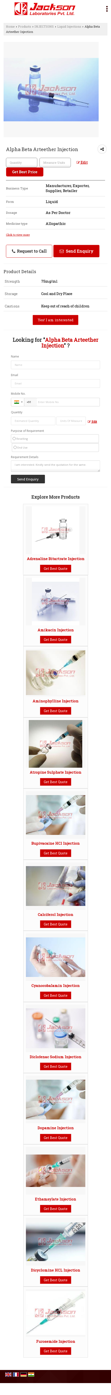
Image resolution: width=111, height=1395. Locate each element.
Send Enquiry (76, 251)
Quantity (16, 412)
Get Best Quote (56, 568)
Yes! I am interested (55, 319)
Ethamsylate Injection (55, 1199)
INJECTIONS (44, 26)
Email (14, 375)
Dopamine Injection (56, 1127)
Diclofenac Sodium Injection (55, 1056)
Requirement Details (24, 457)
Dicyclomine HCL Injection (55, 1270)
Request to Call (29, 251)
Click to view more (18, 234)
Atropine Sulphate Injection (55, 772)
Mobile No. (18, 394)
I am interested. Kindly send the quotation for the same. (55, 466)
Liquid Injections (69, 26)
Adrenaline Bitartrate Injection (55, 558)
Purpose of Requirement (27, 431)
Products (24, 26)
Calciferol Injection (55, 914)
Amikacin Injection (56, 630)
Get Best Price (24, 171)
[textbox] (55, 162)
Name (15, 356)
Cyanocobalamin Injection (55, 985)
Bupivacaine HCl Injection (55, 843)
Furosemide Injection (55, 1341)
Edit (82, 162)
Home (10, 26)
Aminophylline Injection (55, 701)
